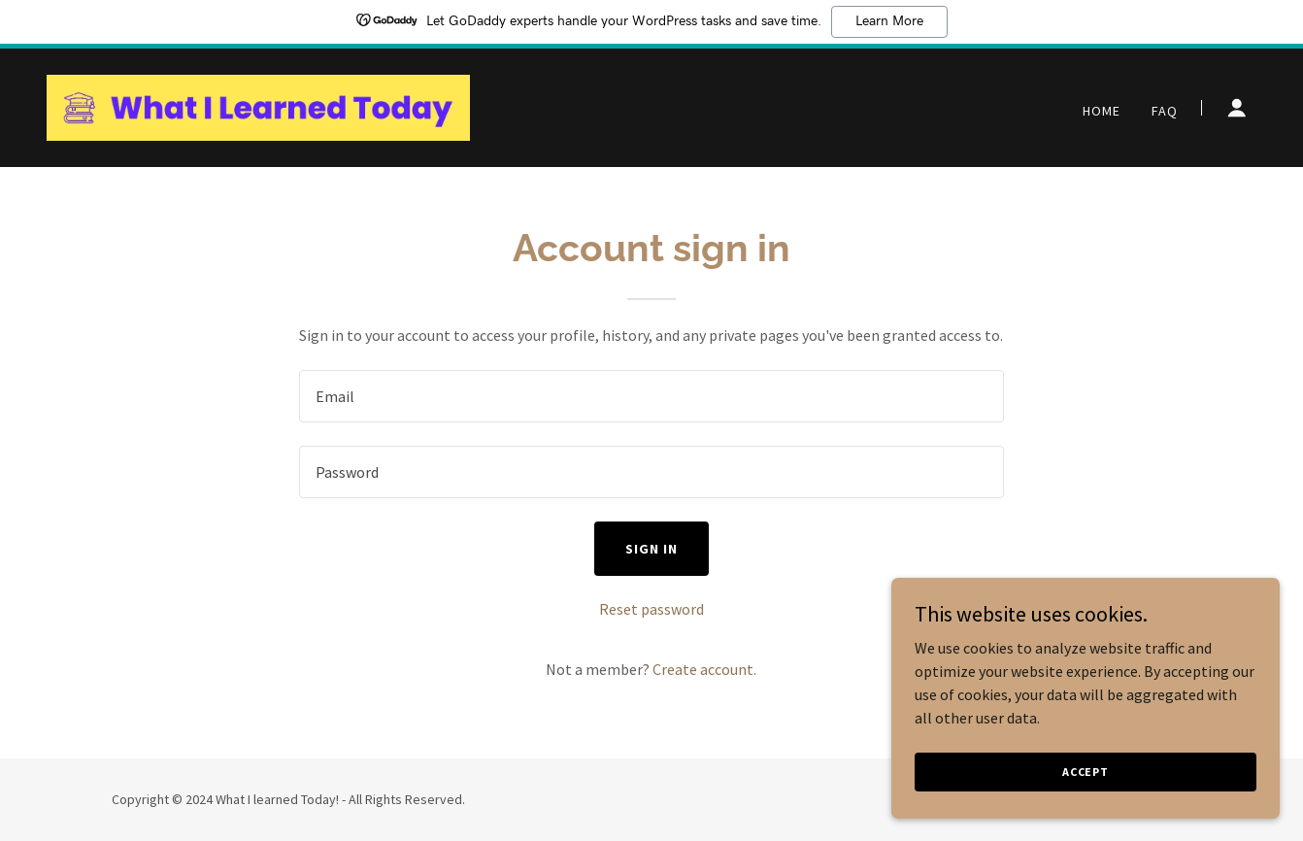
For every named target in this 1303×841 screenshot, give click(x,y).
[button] (1237, 107)
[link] (258, 106)
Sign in (651, 548)
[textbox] (651, 396)
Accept (1085, 798)
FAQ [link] (1165, 110)
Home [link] (1101, 110)
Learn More (889, 21)
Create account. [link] (704, 669)
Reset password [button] (651, 609)
